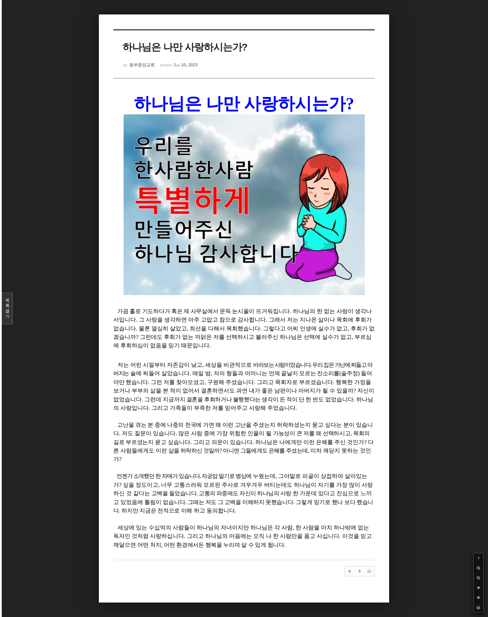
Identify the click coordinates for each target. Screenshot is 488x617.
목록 (7, 308)
